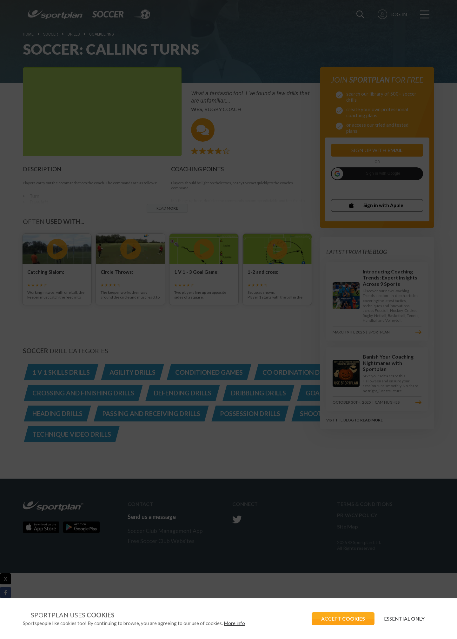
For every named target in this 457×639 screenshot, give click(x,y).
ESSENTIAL (404, 618)
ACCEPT (343, 618)
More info (234, 623)
